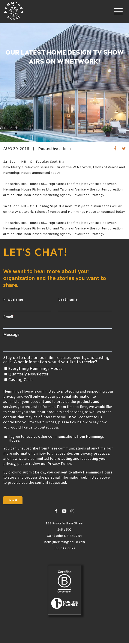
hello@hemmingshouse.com (64, 542)
